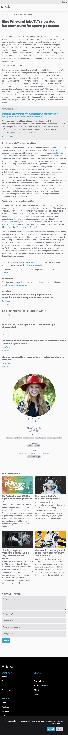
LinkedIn (5, 702)
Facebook (6, 711)
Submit (6, 640)
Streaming (51, 438)
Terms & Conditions (42, 686)
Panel (4, 681)
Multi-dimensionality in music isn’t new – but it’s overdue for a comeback (33, 358)
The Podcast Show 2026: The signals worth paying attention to (17, 499)
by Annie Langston (34, 419)
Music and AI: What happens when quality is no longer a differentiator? (29, 326)
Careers (5, 686)
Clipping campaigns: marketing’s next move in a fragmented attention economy (15, 554)
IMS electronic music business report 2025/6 (24, 310)
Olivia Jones (6, 363)
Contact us (6, 690)
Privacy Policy (39, 681)
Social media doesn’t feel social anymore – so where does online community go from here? (34, 342)
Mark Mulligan (7, 315)
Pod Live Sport (40, 438)
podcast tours (28, 438)
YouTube (5, 707)
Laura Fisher (6, 347)
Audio (59, 438)
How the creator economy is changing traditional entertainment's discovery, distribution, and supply (27, 296)
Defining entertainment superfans (30, 115)
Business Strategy (34, 457)
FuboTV (30, 446)
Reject (59, 729)
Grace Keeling (7, 224)
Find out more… (8, 136)
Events (4, 677)
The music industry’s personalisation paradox (47, 497)
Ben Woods (6, 301)
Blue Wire (9, 438)
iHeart (16, 45)
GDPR (36, 690)
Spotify (37, 446)
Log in (64, 2)
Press (36, 695)
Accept (51, 729)
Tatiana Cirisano (7, 331)
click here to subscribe (34, 265)
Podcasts (18, 438)
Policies (37, 677)
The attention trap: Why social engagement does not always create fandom (50, 553)
